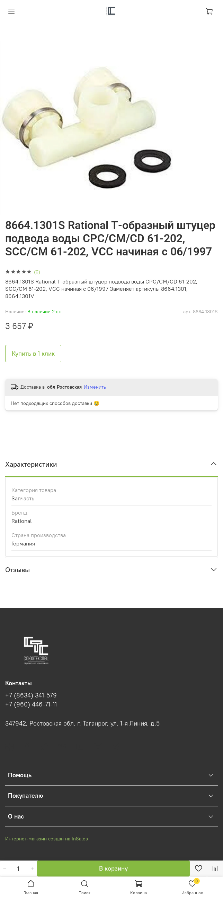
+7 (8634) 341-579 (31, 695)
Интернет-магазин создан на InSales (46, 839)
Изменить (95, 387)
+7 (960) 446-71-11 (31, 704)
